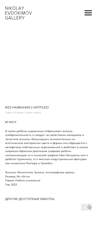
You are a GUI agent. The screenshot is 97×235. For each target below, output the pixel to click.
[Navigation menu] (88, 13)
